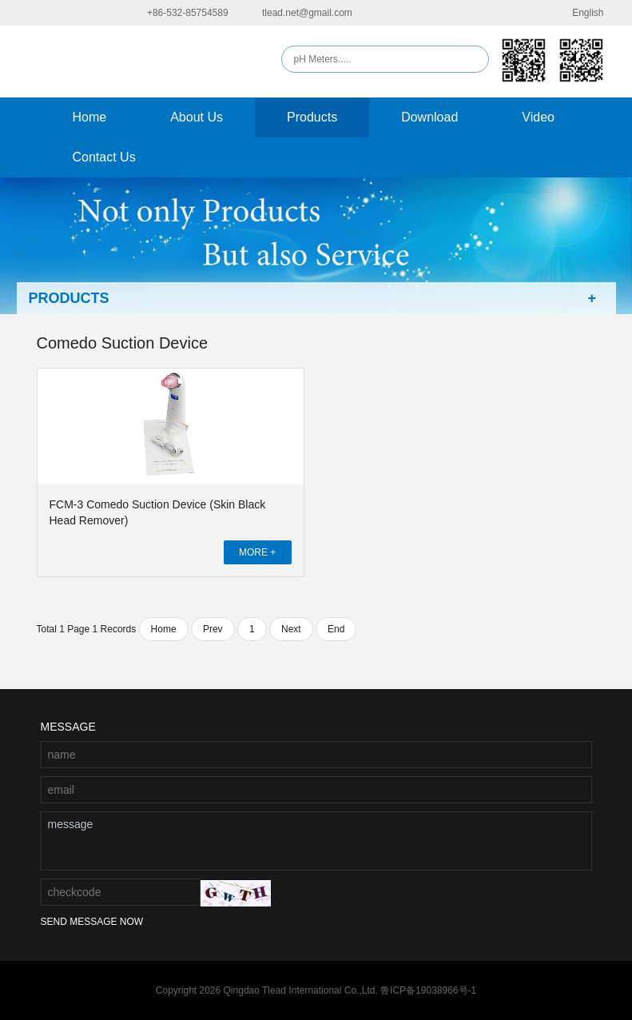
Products (312, 117)
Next (291, 629)
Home (90, 117)
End (336, 629)
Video (538, 117)
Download (429, 117)
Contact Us (104, 157)
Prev (213, 629)
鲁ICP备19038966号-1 (428, 990)
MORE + (257, 552)
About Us (196, 117)
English (577, 12)
